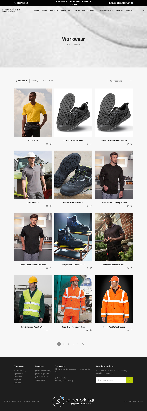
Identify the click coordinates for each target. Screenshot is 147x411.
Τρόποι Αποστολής (42, 377)
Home (68, 45)
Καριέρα (17, 380)
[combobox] (120, 81)
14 (78, 344)
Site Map (17, 383)
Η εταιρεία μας (20, 370)
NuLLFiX (37, 401)
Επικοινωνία (40, 380)
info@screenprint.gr (65, 381)
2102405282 (61, 378)
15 (83, 344)
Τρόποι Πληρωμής (42, 374)
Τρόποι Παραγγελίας (43, 370)
